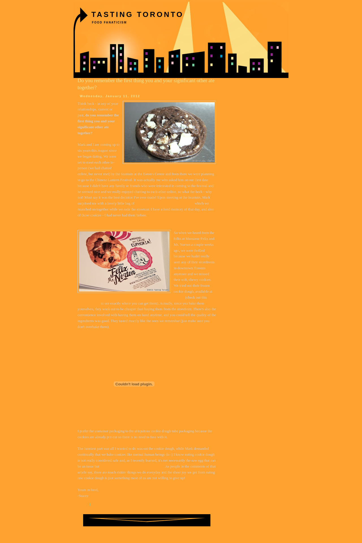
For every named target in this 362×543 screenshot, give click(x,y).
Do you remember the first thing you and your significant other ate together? (145, 84)
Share (83, 504)
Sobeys (179, 297)
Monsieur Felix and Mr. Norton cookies (164, 203)
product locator (88, 303)
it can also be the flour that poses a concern (131, 466)
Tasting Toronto (137, 14)
